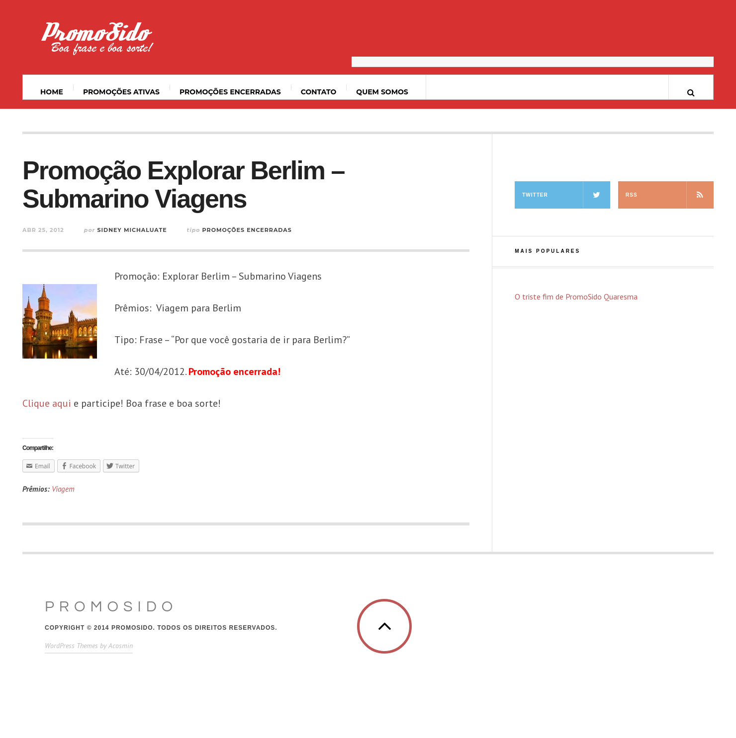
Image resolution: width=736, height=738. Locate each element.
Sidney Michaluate (132, 229)
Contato (319, 91)
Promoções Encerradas (230, 91)
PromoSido (111, 606)
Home (51, 91)
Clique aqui (46, 403)
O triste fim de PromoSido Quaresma (576, 296)
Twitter (566, 195)
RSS (670, 195)
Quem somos (382, 91)
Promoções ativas (121, 91)
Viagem (63, 489)
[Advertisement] (533, 42)
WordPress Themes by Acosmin (89, 645)
